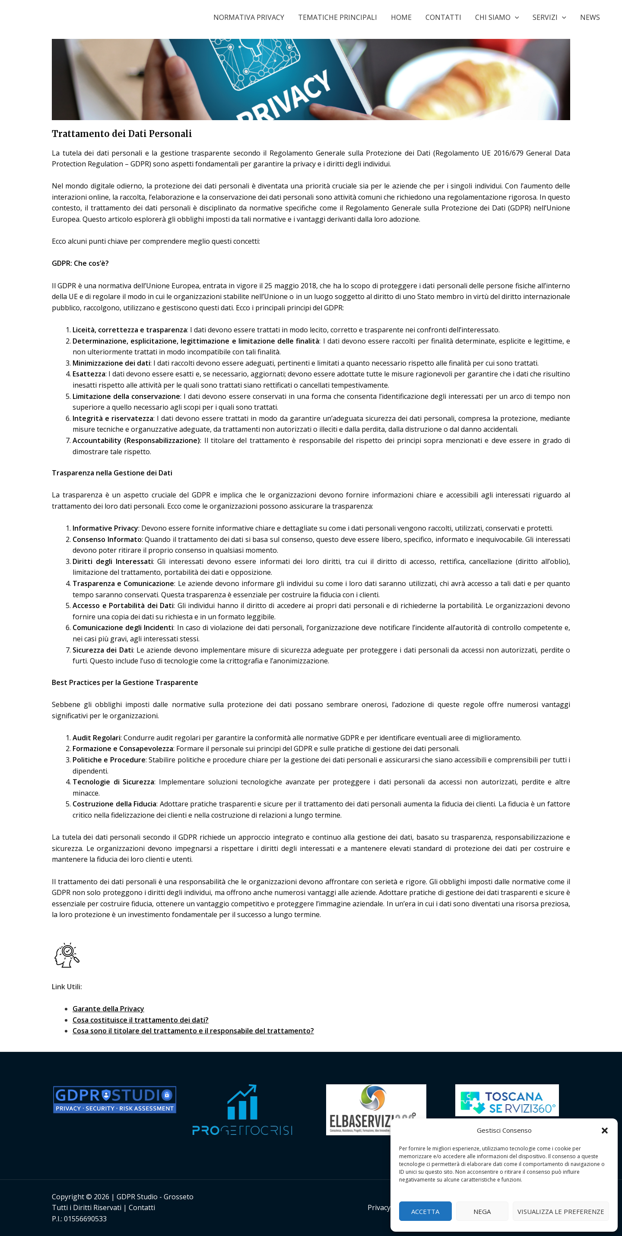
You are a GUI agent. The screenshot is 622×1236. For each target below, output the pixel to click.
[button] (604, 1130)
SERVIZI (549, 17)
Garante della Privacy (108, 1008)
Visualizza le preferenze (560, 1211)
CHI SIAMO (497, 17)
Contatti (142, 1207)
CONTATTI (443, 17)
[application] (515, 17)
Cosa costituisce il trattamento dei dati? (141, 1020)
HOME (401, 17)
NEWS (590, 17)
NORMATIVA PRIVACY (248, 17)
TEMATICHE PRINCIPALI (337, 17)
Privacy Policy (389, 1207)
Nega (482, 1211)
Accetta (425, 1211)
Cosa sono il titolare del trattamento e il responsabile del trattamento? (193, 1030)
